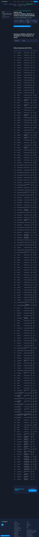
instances (19, 10)
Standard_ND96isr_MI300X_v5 (26, 10)
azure (17, 10)
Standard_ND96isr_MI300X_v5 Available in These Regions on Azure (6, 14)
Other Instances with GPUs (5, 17)
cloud (15, 10)
